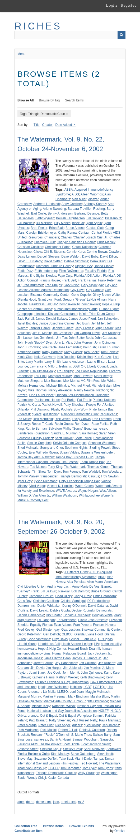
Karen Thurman (108, 347)
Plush (55, 409)
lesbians (65, 366)
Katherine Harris (28, 352)
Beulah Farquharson (70, 218)
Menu (21, 54)
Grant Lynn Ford (49, 299)
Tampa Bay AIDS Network (35, 457)
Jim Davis (37, 668)
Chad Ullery (63, 596)
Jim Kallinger (111, 333)
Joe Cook (54, 672)
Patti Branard (38, 720)
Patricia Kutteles (104, 400)
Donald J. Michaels (76, 615)
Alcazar (93, 199)
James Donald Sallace (51, 318)
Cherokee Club (44, 242)
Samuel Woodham (85, 739)
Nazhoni (102, 390)
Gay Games (94, 290)
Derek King (98, 261)
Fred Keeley (26, 629)
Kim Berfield (109, 352)
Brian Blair (56, 228)
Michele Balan (101, 385)
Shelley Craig (72, 749)
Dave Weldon (70, 256)
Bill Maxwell (25, 223)
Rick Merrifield (43, 419)
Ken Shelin (91, 352)
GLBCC (67, 634)
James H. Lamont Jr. (86, 658)
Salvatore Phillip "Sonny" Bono (69, 428)
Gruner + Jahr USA (82, 639)
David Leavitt (39, 610)
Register (128, 5)
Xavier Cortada (58, 778)
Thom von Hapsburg (31, 768)
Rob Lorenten (102, 419)
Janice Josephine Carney (56, 323)
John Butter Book (81, 338)
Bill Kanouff (113, 218)
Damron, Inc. (26, 606)
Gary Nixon (72, 285)
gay (101, 285)
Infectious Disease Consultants (55, 314)
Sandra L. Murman (64, 433)
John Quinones (105, 342)
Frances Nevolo (104, 625)
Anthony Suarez (94, 204)
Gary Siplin (89, 285)
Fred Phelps (53, 285)
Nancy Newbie (84, 390)
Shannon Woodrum (101, 443)
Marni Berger (103, 376)
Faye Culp (65, 275)
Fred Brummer (32, 285)
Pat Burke (69, 400)
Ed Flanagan (46, 620)
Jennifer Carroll (39, 328)
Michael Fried (80, 385)
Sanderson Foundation (33, 433)
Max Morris (71, 381)
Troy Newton (110, 476)
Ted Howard (88, 763)
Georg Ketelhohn (29, 634)
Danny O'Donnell (74, 606)
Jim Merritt (47, 338)
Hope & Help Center (52, 649)
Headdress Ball (40, 304)
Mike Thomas (37, 390)
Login (111, 5)
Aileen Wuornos (92, 194)
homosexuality (69, 304)
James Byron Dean (57, 658)
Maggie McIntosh (98, 692)
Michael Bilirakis (57, 385)
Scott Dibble (71, 744)
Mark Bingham (78, 696)
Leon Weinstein (57, 687)
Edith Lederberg (46, 271)
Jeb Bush (83, 323)
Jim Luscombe (27, 338)
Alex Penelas (76, 582)
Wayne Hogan (88, 491)
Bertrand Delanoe (86, 213)
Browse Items (53, 826)
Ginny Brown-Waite (106, 295)
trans (118, 768)
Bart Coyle (38, 213)
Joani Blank (37, 672)
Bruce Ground (101, 591)
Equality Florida (96, 271)
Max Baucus (53, 381)
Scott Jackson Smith (95, 744)
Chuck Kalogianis (84, 247)
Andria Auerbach (59, 586)
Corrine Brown (97, 252)
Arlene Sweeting (54, 209)
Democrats (104, 610)
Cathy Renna (67, 232)
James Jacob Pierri (82, 318)
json (56, 802)
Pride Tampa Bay (101, 409)
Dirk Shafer (54, 615)
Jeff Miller (98, 323)
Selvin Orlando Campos (70, 443)
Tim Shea (39, 471)
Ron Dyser (82, 424)
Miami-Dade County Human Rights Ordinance (76, 701)
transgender (48, 476)
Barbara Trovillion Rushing (86, 209)
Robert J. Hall (68, 730)
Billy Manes (62, 223)
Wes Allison (108, 491)
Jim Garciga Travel (87, 333)
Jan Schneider (108, 318)
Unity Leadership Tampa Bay (79, 481)
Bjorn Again (94, 223)
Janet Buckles (27, 323)
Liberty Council (97, 366)
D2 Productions (98, 601)
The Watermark (75, 467)
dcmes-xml (44, 802)
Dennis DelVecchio (30, 615)
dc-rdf (30, 802)
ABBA (68, 189)
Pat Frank (84, 400)
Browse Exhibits (81, 826)
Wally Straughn (88, 773)
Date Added (64, 125)
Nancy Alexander (60, 390)
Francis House (49, 280)
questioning (51, 414)
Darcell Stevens (49, 256)
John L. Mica (63, 342)
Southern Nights (76, 448)
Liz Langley (65, 371)
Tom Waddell (91, 471)
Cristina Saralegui (73, 601)
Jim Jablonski (72, 668)
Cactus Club (95, 228)
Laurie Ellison (96, 362)
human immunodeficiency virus (75, 309)
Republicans (108, 414)
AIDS (75, 194)
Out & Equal (48, 715)
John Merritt (70, 672)
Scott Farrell (83, 438)
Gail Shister (44, 629)
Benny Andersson (60, 213)
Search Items (74, 100)
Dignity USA (83, 266)
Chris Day (24, 601)
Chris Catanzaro (104, 596)
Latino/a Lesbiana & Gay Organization (62, 682)
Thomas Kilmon (98, 467)
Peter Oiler (45, 725)
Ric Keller (24, 419)
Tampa (98, 758)
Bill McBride (44, 223)
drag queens (26, 620)
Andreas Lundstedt (46, 204)
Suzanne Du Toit (45, 758)
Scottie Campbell (39, 443)
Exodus (50, 275)
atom (21, 802)
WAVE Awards (66, 491)
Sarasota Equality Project (35, 438)
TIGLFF (53, 768)
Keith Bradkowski (92, 677)
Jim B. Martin (41, 333)
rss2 (81, 802)
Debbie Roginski (83, 610)
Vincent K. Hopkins (60, 486)
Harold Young (26, 644)
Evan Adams (62, 625)
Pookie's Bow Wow (74, 409)
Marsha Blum (99, 696)
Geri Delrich (51, 634)
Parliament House (47, 400)
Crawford (115, 252)
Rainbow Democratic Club (79, 414)
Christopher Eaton (58, 247)
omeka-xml (68, 802)
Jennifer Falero (62, 328)
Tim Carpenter (70, 768)
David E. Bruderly (29, 261)
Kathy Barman (52, 352)
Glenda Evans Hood (88, 634)
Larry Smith (52, 362)
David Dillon (108, 256)
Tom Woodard (111, 471)
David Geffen (53, 261)
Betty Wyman (44, 218)
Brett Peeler (39, 228)
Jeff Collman (87, 663)
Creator (47, 125)
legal (41, 687)
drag (117, 615)
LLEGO (62, 692)
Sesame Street (27, 749)
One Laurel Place (41, 395)
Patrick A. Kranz (28, 405)
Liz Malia (49, 692)
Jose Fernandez (69, 347)
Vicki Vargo (37, 486)
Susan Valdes (69, 452)
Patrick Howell (52, 405)
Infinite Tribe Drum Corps (96, 314)
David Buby (90, 256)
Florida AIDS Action (87, 275)
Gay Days (78, 290)
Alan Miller (79, 199)
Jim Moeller (92, 668)
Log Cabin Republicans (91, 371)
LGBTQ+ (79, 366)
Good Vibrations (38, 639)
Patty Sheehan (74, 405)
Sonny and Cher (51, 448)
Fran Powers (82, 625)
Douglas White (102, 615)
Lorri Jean (76, 692)
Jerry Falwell (84, 328)
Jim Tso (61, 338)
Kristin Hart (85, 357)
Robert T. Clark (42, 424)
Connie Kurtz (76, 252)
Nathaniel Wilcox (64, 706)
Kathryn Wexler (67, 677)
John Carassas (105, 338)
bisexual (78, 223)
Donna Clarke (103, 266)
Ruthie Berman (36, 428)
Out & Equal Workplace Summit (81, 715)
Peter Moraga (27, 725)
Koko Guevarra (45, 357)
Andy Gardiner (72, 204)
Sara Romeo (88, 433)
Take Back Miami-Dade (75, 758)
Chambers (51, 237)
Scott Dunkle (64, 438)
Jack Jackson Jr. (99, 653)
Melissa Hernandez (31, 385)
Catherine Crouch (41, 596)
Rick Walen (63, 419)
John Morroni (83, 342)
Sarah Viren (107, 433)
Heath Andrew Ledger (77, 644)
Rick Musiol (48, 730)
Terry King (55, 467)
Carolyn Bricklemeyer (41, 232)
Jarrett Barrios (43, 663)
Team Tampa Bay (92, 462)
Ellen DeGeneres (71, 271)
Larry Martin (34, 362)
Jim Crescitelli (62, 333)
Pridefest (23, 414)
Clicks (38, 252)
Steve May (24, 758)
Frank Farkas (87, 280)
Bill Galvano (94, 218)
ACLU (93, 572)
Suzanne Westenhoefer (97, 452)
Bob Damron (80, 591)
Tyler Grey (24, 481)
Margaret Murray (60, 376)
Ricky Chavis (81, 419)
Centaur (84, 232)
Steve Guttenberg (83, 754)
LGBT (87, 687)
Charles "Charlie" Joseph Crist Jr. (84, 237)
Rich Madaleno (28, 730)
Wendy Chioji (36, 778)
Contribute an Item (29, 831)
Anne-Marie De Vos (86, 586)
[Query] (70, 35)
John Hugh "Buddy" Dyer (35, 342)
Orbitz (21, 715)
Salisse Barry (102, 735)
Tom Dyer (54, 471)
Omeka (119, 831)
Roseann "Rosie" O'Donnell (50, 735)
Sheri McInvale (27, 448)
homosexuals (90, 304)
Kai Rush (89, 347)
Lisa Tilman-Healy (42, 371)
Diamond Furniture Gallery (54, 266)
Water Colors (84, 486)
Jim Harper (54, 668)
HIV (55, 304)
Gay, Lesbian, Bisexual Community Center (91, 629)
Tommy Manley (28, 476)
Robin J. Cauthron (92, 730)
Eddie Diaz (25, 271)
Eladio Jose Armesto (92, 620)
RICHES (38, 26)
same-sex (100, 428)
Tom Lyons (105, 768)
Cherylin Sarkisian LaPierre (76, 242)
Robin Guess (64, 424)
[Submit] (121, 35)
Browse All (25, 100)
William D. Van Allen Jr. (33, 495)
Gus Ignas (105, 639)
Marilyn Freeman (54, 696)
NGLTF (104, 711)
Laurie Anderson (73, 362)
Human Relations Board (69, 653)
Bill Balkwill (48, 591)
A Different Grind (76, 572)
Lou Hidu (40, 376)
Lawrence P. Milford (44, 366)
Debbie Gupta (60, 610)
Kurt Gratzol (103, 357)
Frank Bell (69, 280)
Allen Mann (95, 582)
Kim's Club (24, 357)
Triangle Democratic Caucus (79, 476)
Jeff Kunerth (106, 663)
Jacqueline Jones (29, 658)
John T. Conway (28, 347)
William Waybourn (64, 495)
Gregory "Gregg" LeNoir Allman (85, 299)
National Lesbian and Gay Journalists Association (62, 711)
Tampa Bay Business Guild (75, 457)
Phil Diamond (39, 409)
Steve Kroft (105, 754)
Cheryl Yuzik (82, 596)
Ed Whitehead (66, 620)
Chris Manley (106, 242)
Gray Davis (60, 639)
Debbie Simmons (76, 261)
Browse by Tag (49, 100)
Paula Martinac (109, 720)
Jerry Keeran (104, 328)
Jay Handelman (66, 663)
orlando (33, 715)
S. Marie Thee (81, 735)
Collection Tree (26, 826)
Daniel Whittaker (48, 606)
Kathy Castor (73, 352)
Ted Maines (38, 467)
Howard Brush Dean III (84, 649)
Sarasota (106, 739)
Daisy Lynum (26, 256)
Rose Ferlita (100, 424)
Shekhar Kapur (50, 749)
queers (36, 414)
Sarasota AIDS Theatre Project (39, 744)
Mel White (108, 381)
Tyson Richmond (45, 481)
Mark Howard (82, 376)
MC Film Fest (90, 381)
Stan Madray (60, 754)
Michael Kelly (40, 706)
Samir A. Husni (60, 739)
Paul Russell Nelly (84, 720)
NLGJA (115, 711)
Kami (107, 672)
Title (36, 125)
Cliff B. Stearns (54, 252)
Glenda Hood (26, 299)
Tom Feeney (71, 471)
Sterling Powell (99, 448)
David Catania (98, 606)
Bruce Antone (75, 228)
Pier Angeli (62, 725)
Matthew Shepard (29, 381)
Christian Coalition (30, 247)
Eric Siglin (37, 275)
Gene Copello (81, 295)
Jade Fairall (25, 318)
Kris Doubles (66, 357)
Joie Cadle (49, 347)
